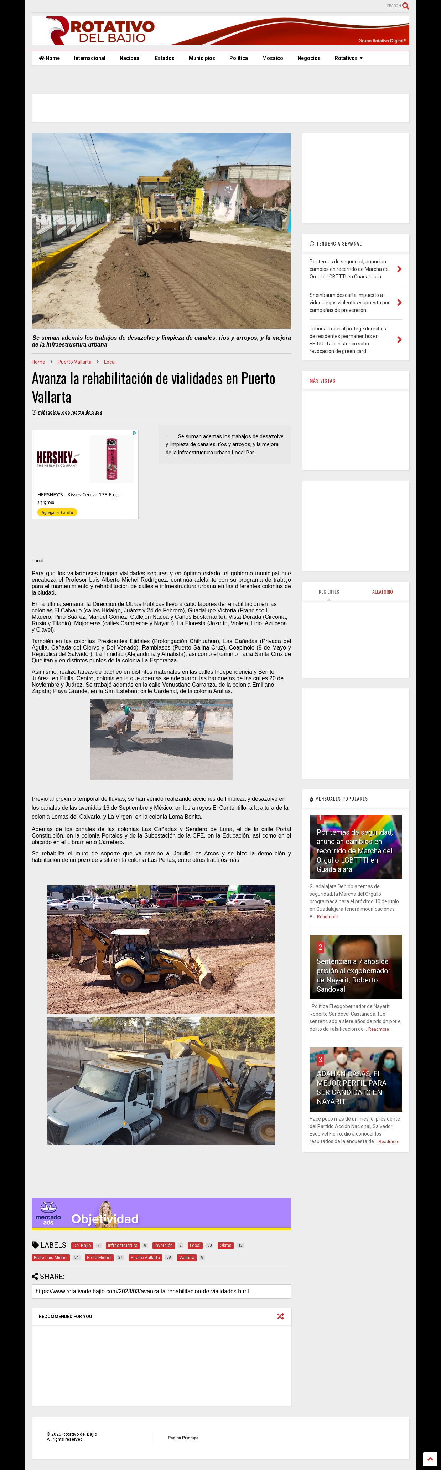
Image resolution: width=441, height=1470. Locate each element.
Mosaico (272, 58)
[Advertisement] (355, 177)
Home (49, 58)
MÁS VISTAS (323, 380)
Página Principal (183, 1437)
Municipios (202, 58)
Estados (165, 58)
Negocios (309, 58)
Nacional (130, 58)
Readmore (327, 916)
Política (238, 58)
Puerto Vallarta (75, 362)
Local (110, 362)
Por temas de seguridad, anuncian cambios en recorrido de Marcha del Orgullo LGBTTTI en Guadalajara (355, 851)
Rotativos (349, 58)
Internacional (89, 58)
